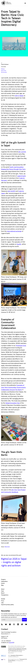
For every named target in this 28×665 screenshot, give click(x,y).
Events (3, 583)
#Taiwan (3, 69)
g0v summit (22, 152)
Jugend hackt (21, 176)
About (2, 589)
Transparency (4, 595)
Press (2, 600)
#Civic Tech (3, 70)
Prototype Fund (21, 345)
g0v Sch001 (11, 191)
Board (2, 593)
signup (24, 619)
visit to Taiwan (19, 95)
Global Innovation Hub (13, 403)
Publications (4, 581)
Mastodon (7, 546)
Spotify (19, 244)
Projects (3, 579)
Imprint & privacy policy (7, 604)
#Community (4, 72)
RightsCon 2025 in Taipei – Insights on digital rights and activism (14, 562)
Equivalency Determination (16, 655)
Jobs (2, 602)
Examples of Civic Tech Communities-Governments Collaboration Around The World (13, 387)
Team (2, 591)
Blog (2, 585)
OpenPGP (11, 642)
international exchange (14, 231)
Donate (3, 598)
